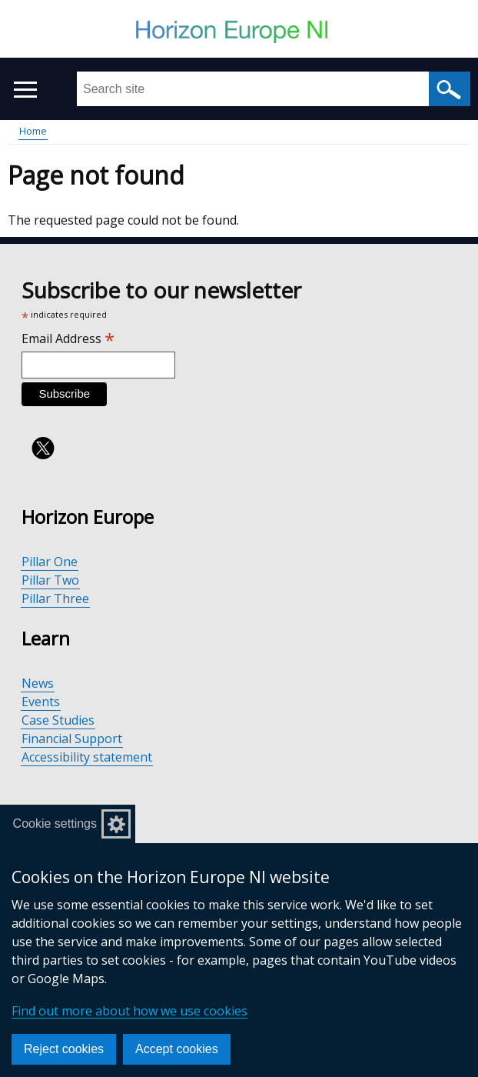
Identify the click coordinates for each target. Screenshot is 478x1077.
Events (41, 701)
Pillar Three (55, 598)
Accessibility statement (87, 757)
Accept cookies (176, 1048)
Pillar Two (50, 580)
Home (33, 131)
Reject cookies (64, 1048)
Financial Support (72, 738)
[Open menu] (25, 89)
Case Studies (58, 720)
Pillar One (50, 561)
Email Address (68, 338)
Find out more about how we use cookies (129, 1010)
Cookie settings (55, 823)
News (38, 683)
